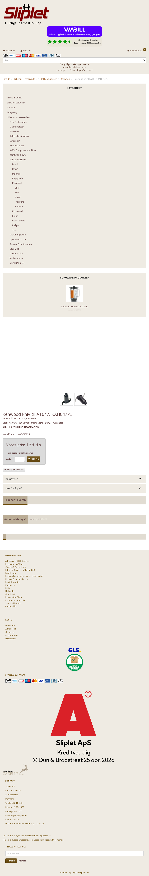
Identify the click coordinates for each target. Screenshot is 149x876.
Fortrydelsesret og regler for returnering (24, 575)
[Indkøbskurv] (137, 50)
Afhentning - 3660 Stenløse (17, 560)
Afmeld (22, 860)
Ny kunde (9, 590)
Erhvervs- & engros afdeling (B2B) (20, 569)
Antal (9, 458)
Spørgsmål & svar (13, 602)
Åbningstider (11, 605)
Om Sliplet (10, 593)
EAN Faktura (10, 572)
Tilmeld (11, 860)
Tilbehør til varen (15, 499)
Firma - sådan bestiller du (16, 578)
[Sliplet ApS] (26, 13)
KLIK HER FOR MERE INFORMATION (21, 426)
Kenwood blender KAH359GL (74, 305)
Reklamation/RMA (13, 596)
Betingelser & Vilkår (14, 563)
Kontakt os (10, 584)
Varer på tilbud (38, 518)
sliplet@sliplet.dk (19, 814)
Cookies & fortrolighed (15, 566)
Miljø (7, 587)
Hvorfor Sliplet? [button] (13, 487)
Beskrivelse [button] (11, 478)
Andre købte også (15, 518)
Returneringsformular (15, 599)
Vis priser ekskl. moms (20, 452)
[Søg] (144, 59)
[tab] (74, 478)
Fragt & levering (12, 581)
